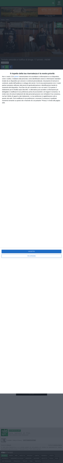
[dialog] (31, 231)
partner (16, 76)
